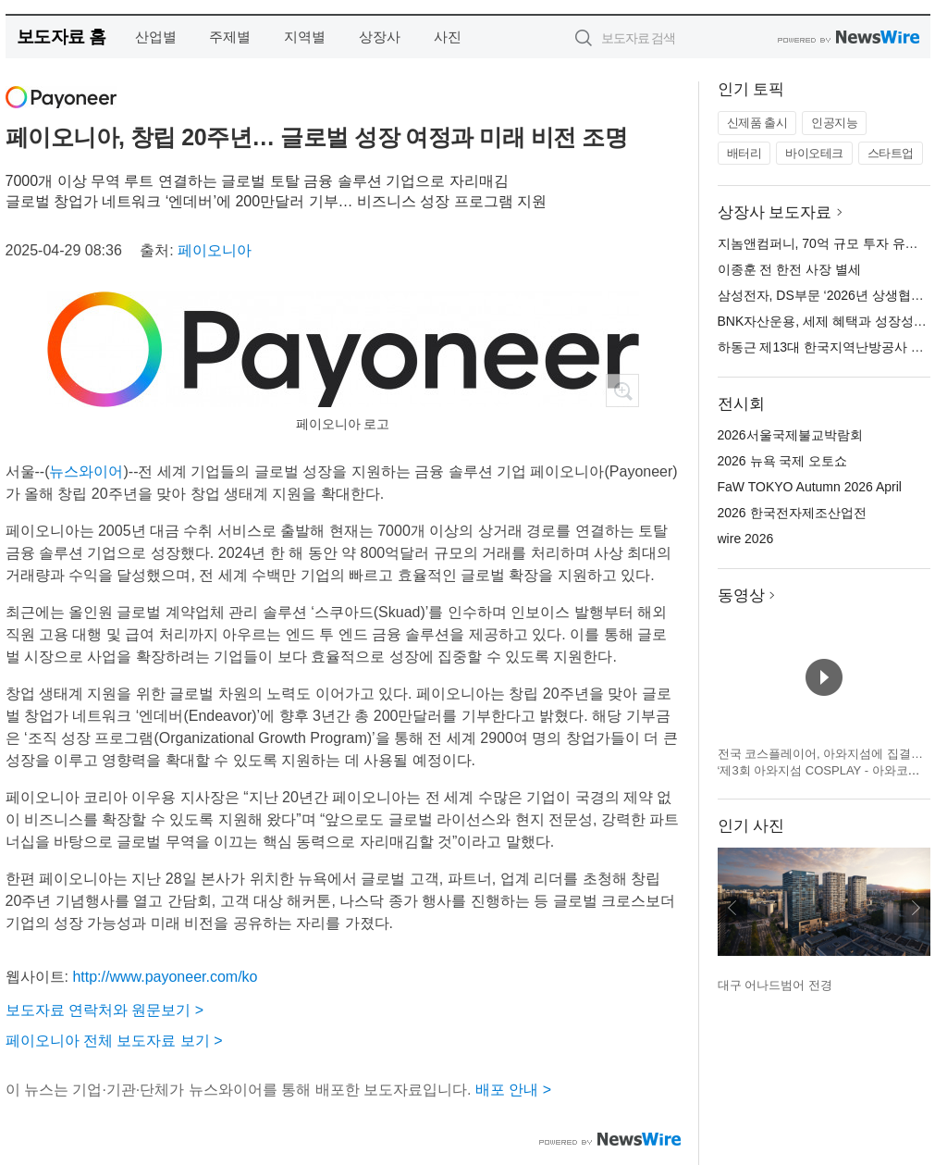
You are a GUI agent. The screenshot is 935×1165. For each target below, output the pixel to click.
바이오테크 (814, 153)
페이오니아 (215, 250)
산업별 (156, 36)
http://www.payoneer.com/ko (164, 977)
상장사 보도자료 (775, 212)
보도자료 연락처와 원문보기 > (105, 1010)
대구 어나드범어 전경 (775, 985)
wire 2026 (746, 538)
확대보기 (622, 390)
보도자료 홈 (61, 36)
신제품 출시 (757, 123)
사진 (447, 36)
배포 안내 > (513, 1089)
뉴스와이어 (86, 471)
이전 (732, 908)
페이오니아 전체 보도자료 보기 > (114, 1040)
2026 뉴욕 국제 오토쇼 (783, 460)
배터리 (744, 153)
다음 (915, 908)
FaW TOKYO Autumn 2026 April (810, 486)
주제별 (230, 36)
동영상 (741, 595)
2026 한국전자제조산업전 (792, 512)
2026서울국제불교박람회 (790, 435)
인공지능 (834, 123)
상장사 (379, 36)
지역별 (305, 36)
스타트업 (890, 153)
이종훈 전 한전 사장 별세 (790, 269)
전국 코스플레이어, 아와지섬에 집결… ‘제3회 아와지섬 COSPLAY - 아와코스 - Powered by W (823, 770)
